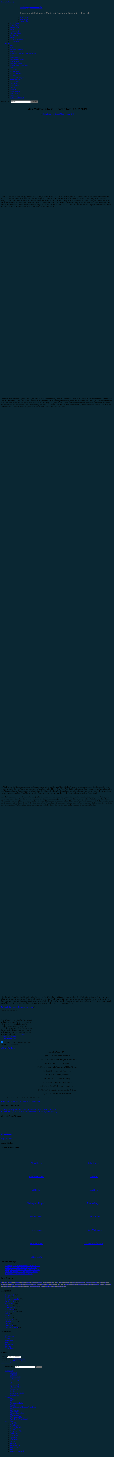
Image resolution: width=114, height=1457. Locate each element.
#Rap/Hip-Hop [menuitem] (15, 1411)
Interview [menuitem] (13, 1383)
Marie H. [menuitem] (13, 1443)
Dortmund (77, 1282)
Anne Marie (4, 1282)
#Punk (12, 55)
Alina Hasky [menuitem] (14, 1425)
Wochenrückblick (11, 1327)
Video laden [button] (13, 1044)
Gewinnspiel (14, 31)
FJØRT (29, 1284)
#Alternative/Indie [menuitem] (16, 1403)
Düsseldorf (89, 1282)
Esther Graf (105, 1282)
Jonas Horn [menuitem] (14, 1437)
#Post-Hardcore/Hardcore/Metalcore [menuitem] (23, 1407)
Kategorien (24, 17)
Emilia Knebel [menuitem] (15, 1433)
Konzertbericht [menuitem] (15, 1377)
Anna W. (13, 75)
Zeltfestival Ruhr (61, 1286)
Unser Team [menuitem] (14, 1423)
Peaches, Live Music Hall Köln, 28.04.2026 (21, 1268)
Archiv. (3, 1357)
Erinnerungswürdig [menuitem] (17, 1393)
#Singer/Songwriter (17, 59)
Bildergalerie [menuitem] (14, 1395)
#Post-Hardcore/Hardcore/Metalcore (23, 53)
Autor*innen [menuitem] (9, 1421)
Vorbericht (24, 21)
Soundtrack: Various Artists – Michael (19, 1274)
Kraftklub (54, 1284)
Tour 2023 (20, 1286)
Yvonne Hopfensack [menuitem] (17, 1451)
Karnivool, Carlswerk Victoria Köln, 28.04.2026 (22, 1266)
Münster (102, 1284)
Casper (56, 1282)
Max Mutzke (27, 1101)
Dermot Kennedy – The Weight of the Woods (21, 1272)
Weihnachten (44, 1286)
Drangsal (82, 1282)
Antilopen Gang (23, 1282)
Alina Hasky (14, 71)
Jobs (6, 1342)
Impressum (9, 1340)
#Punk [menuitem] (12, 1409)
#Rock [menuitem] (12, 1399)
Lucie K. (13, 88)
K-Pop (50, 1284)
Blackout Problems (37, 1282)
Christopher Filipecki (17, 77)
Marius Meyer (15, 92)
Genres (7, 43)
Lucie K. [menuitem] (13, 1441)
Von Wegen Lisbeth (35, 1286)
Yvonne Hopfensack (17, 98)
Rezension (24, 19)
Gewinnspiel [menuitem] (14, 1385)
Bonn (52, 1282)
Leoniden (66, 1284)
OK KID (3, 1286)
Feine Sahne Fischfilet (21, 1284)
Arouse (23, 1361)
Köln (59, 1284)
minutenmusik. (31, 7)
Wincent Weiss (52, 1286)
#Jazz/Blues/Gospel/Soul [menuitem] (19, 1419)
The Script (14, 1286)
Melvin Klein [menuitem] (14, 1449)
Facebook (11, 1048)
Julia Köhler (14, 86)
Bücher (7, 1297)
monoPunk (36, 1101)
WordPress (13, 1361)
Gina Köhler (14, 81)
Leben (7, 1313)
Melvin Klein (14, 96)
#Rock (12, 45)
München (96, 1284)
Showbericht (14, 27)
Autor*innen (9, 67)
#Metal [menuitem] (12, 1405)
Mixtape (8, 1315)
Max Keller (14, 94)
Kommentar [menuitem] (14, 1389)
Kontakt (8, 1346)
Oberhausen (108, 1284)
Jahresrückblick (15, 33)
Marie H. (13, 90)
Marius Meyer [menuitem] (15, 1445)
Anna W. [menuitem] (13, 1429)
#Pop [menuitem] (11, 1401)
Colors (20, 1101)
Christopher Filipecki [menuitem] (17, 1431)
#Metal (12, 51)
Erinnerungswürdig (17, 39)
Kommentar (14, 35)
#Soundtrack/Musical (17, 63)
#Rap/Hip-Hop (15, 57)
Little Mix (77, 1284)
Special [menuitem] (12, 1391)
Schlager (8, 1286)
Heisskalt (39, 1284)
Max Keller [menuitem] (14, 1447)
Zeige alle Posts (6, 1138)
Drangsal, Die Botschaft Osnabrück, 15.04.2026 (22, 1270)
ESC (101, 1282)
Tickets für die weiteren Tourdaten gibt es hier (17, 1007)
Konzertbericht (15, 23)
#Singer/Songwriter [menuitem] (17, 1413)
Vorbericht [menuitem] (13, 1375)
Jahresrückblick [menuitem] (15, 1387)
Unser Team (14, 69)
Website (4, 1048)
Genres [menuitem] (7, 1397)
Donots (72, 1282)
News (7, 1317)
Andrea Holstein (15, 73)
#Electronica (14, 61)
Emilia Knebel (15, 79)
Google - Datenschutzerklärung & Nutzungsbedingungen (13, 1036)
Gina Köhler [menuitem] (14, 1435)
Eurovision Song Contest (7, 1284)
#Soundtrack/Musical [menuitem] (17, 1417)
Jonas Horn (14, 83)
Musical (91, 1284)
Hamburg (33, 1284)
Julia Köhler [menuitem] (14, 1439)
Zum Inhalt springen (8, 2)
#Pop (11, 47)
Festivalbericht (15, 25)
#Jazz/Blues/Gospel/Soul (19, 65)
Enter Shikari (95, 1282)
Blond (44, 1282)
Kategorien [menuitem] (9, 1371)
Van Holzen (26, 1286)
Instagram (45, 1284)
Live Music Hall (84, 1284)
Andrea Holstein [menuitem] (15, 1427)
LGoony (71, 1284)
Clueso (60, 1282)
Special (12, 37)
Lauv (62, 1284)
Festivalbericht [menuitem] (15, 1379)
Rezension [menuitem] (13, 1373)
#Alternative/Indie (16, 49)
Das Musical (66, 1282)
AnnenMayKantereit (13, 1282)
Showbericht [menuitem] (14, 1381)
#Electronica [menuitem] (14, 1415)
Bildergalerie (14, 41)
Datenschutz (9, 1336)
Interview (13, 29)
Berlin (30, 1282)
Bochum (48, 1282)
